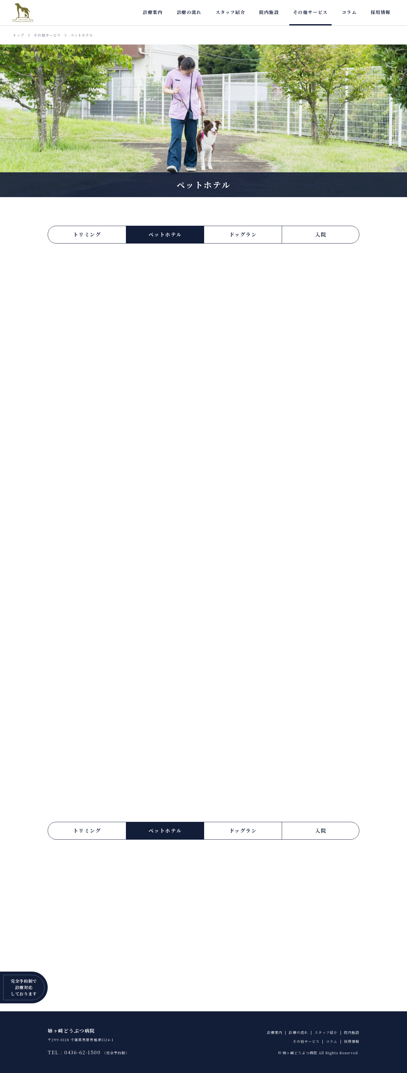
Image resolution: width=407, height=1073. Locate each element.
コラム (349, 12)
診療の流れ (189, 12)
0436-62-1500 (82, 1052)
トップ (18, 35)
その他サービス (310, 12)
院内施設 (269, 12)
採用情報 (380, 12)
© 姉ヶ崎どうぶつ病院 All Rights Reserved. (318, 1052)
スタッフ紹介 (230, 12)
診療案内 (152, 12)
